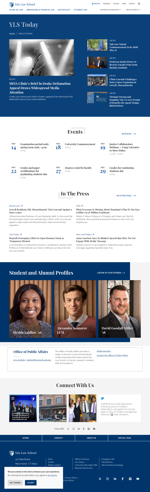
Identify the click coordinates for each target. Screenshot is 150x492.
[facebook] (83, 429)
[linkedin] (79, 429)
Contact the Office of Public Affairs (112, 355)
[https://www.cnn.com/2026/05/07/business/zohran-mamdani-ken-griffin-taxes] (108, 215)
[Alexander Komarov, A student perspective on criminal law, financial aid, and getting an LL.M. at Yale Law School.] (75, 309)
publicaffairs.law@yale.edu (39, 360)
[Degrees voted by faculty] (75, 172)
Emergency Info (107, 459)
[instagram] (74, 429)
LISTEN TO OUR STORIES (109, 273)
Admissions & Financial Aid (40, 10)
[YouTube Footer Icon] (137, 479)
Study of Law (16, 10)
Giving (25, 438)
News (50, 459)
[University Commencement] (75, 149)
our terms (52, 475)
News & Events (132, 10)
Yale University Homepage (112, 465)
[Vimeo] (89, 429)
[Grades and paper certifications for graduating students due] (30, 172)
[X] (68, 429)
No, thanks (15, 483)
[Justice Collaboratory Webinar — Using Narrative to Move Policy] (119, 149)
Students (106, 4)
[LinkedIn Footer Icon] (115, 479)
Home (12, 33)
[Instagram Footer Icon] (107, 479)
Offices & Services (82, 459)
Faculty (116, 4)
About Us (91, 438)
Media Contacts (54, 465)
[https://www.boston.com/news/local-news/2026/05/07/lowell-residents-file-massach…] (41, 216)
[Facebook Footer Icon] (122, 479)
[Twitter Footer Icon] (100, 479)
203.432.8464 (19, 360)
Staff (124, 4)
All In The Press (124, 195)
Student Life (80, 10)
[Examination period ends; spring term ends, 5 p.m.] (30, 149)
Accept (30, 483)
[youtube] (94, 429)
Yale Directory (107, 462)
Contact (58, 438)
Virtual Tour (124, 438)
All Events (127, 134)
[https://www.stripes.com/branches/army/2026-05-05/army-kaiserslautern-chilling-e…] (108, 241)
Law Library (79, 462)
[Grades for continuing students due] (119, 172)
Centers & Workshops (109, 10)
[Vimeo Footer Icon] (130, 479)
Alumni (132, 4)
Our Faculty (64, 10)
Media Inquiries (104, 351)
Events (51, 462)
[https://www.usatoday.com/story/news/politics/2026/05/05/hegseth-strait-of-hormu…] (41, 243)
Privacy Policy (71, 478)
